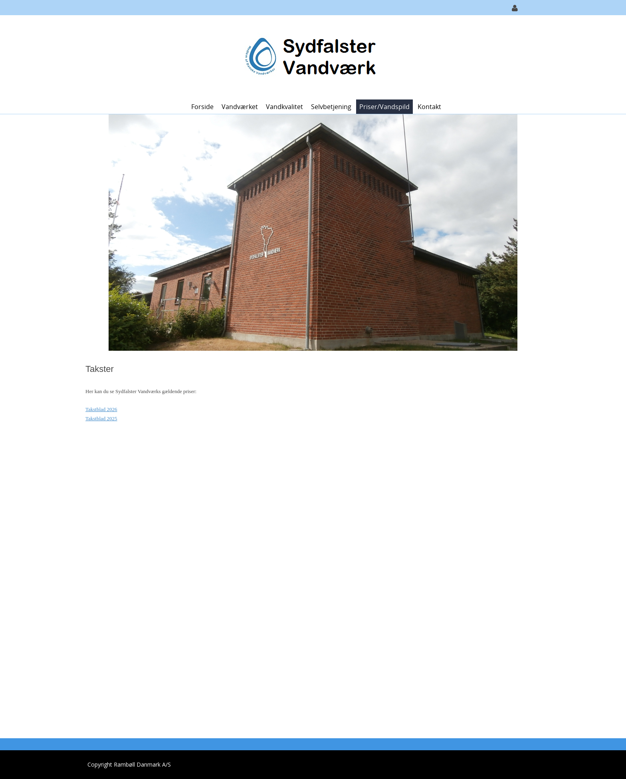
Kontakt (429, 106)
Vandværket (240, 106)
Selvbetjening (331, 106)
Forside (202, 106)
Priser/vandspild (384, 106)
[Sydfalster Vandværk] (310, 56)
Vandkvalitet (284, 106)
